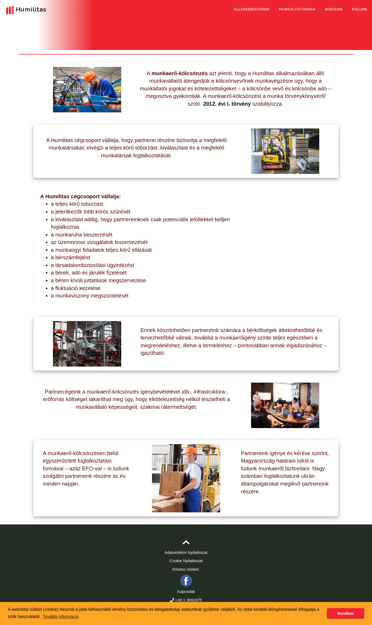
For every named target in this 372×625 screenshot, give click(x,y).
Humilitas (25, 10)
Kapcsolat (186, 591)
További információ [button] (60, 616)
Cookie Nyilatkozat (186, 560)
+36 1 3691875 (188, 600)
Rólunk (359, 9)
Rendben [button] (345, 613)
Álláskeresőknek (252, 9)
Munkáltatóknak (297, 9)
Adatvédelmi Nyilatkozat (186, 552)
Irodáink (334, 9)
